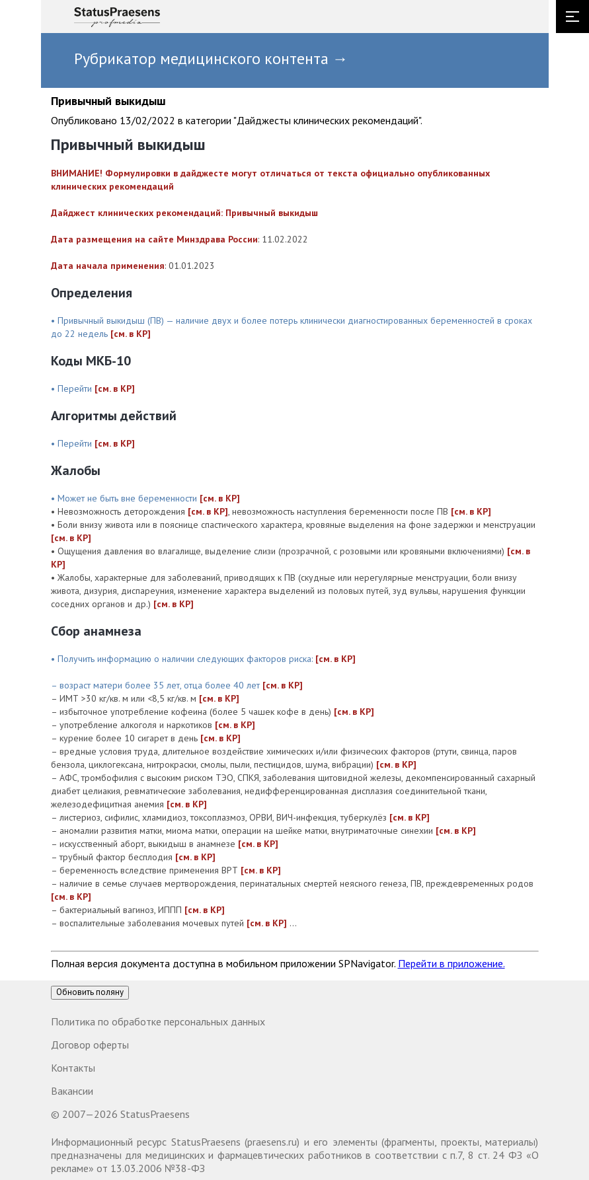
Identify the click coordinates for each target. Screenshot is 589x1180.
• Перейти (73, 388)
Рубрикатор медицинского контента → (211, 58)
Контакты (73, 1067)
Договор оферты (90, 1044)
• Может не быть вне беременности (125, 498)
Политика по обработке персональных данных (158, 1021)
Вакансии (72, 1090)
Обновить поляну (90, 992)
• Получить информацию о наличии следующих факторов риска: (183, 659)
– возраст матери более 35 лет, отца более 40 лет (156, 685)
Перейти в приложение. (451, 963)
